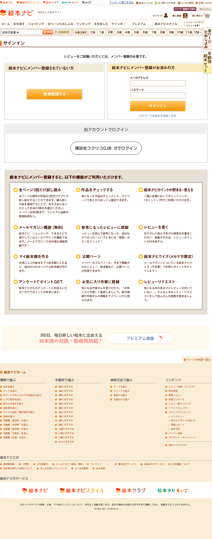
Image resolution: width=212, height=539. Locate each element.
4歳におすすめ (65, 404)
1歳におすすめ (65, 391)
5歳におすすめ (65, 408)
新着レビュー (175, 395)
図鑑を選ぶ (9, 416)
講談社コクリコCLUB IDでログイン (106, 148)
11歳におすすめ (66, 433)
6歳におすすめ (65, 412)
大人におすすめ (66, 442)
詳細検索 (63, 32)
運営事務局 (9, 464)
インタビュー (177, 416)
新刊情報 (173, 391)
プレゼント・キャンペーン (182, 437)
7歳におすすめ (65, 416)
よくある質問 (81, 468)
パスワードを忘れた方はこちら (157, 115)
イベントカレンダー (179, 408)
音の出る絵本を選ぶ (13, 404)
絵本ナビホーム (15, 372)
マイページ (96, 464)
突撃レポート (177, 425)
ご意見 (25, 464)
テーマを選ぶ (10, 391)
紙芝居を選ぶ (10, 408)
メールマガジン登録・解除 (69, 464)
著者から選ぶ (120, 395)
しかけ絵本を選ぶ (12, 399)
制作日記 (175, 429)
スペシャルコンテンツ (180, 412)
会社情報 (100, 468)
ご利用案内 (42, 464)
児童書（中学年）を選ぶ (15, 425)
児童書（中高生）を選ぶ (15, 433)
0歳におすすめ (65, 387)
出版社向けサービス (154, 464)
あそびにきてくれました (183, 420)
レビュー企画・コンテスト (182, 387)
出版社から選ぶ (121, 399)
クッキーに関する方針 (121, 2)
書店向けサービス (127, 464)
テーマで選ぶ (120, 387)
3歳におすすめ (65, 399)
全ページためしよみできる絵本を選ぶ (22, 395)
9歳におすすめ (65, 425)
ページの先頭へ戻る (199, 359)
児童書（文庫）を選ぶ (14, 437)
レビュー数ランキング (180, 404)
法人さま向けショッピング (53, 468)
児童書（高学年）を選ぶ (15, 429)
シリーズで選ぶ (121, 391)
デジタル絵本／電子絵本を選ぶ (19, 412)
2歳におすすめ (65, 395)
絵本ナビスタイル (178, 445)
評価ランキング (176, 399)
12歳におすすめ (66, 437)
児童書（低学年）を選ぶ (15, 420)
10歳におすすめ (66, 429)
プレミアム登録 (140, 338)
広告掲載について (181, 464)
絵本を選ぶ (9, 387)
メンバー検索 (175, 433)
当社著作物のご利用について (17, 468)
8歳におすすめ (65, 420)
